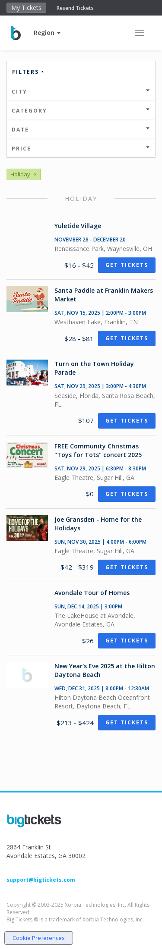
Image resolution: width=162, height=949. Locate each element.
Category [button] (81, 110)
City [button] (81, 91)
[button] (47, 32)
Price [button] (81, 148)
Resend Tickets (75, 8)
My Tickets (26, 7)
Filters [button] (28, 71)
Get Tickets (126, 265)
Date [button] (81, 129)
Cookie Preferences (39, 938)
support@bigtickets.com (40, 879)
